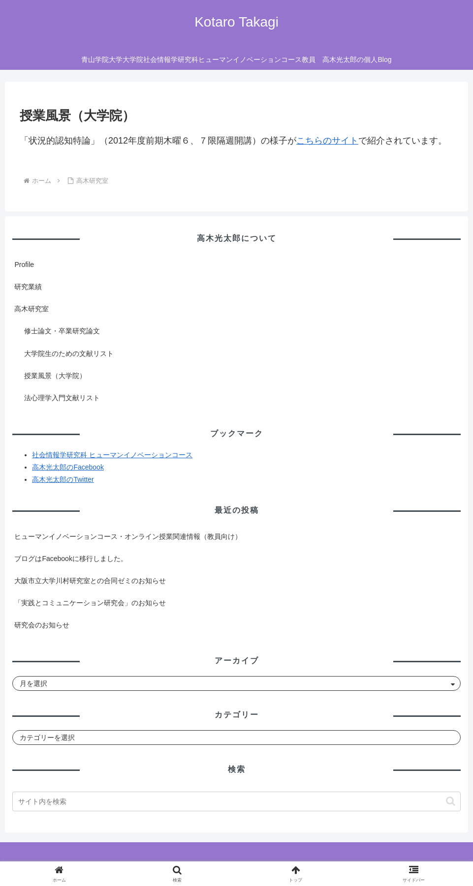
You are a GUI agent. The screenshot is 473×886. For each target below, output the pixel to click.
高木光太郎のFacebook (67, 467)
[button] (450, 801)
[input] (236, 801)
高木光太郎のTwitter (63, 479)
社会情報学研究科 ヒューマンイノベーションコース (112, 455)
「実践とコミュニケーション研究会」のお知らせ (90, 603)
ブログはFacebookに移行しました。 (70, 558)
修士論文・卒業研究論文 (62, 331)
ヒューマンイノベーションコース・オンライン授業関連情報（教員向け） (128, 536)
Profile (24, 264)
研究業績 (28, 287)
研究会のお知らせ (41, 625)
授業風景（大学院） (55, 376)
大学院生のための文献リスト (69, 353)
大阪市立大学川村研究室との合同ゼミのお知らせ (90, 581)
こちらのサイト (327, 141)
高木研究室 (31, 309)
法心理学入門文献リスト (62, 398)
